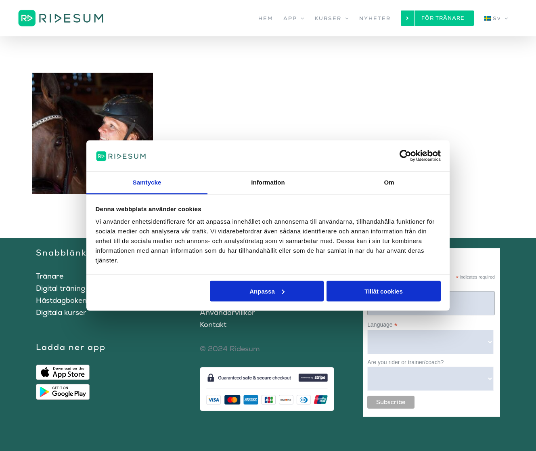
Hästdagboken (61, 300)
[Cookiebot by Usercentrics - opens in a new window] (405, 155)
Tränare (49, 276)
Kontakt (213, 324)
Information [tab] (268, 182)
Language (382, 325)
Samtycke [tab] (147, 182)
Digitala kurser (61, 312)
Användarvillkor (227, 312)
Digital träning (60, 288)
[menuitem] (496, 18)
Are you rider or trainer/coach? (405, 362)
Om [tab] (389, 182)
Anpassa (267, 290)
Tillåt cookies (383, 290)
